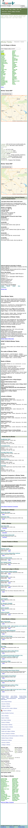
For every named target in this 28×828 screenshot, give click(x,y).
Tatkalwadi (3, 84)
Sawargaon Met (4, 82)
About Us (11, 826)
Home (3, 9)
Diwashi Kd (3, 61)
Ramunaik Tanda (16, 795)
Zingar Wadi (15, 800)
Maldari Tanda (15, 790)
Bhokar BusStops (21, 698)
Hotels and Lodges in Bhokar (8, 731)
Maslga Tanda (15, 791)
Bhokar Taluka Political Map (7, 338)
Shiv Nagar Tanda (16, 796)
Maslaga (3, 791)
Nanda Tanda (15, 792)
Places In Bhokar (7, 710)
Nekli (13, 793)
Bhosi (13, 53)
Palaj (13, 75)
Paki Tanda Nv (4, 794)
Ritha (13, 80)
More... (2, 87)
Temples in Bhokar (23, 696)
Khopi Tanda (15, 786)
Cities (18, 9)
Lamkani (14, 70)
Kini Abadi (14, 787)
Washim (8, 286)
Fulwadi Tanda (15, 782)
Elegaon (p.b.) (4, 62)
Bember (3, 52)
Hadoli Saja (14, 783)
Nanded (22, 41)
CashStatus (4, 528)
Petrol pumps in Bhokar (6, 724)
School (9, 11)
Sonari (13, 83)
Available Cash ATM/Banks (17, 16)
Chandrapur (3, 287)
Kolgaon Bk (14, 69)
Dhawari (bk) (15, 59)
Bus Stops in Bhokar (6, 720)
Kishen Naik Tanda (5, 789)
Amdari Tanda (4, 778)
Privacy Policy (21, 826)
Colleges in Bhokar (5, 706)
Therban (14, 84)
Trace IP (10, 16)
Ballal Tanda (15, 779)
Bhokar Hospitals (14, 697)
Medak (14, 286)
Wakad (2, 85)
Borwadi (3, 56)
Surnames (20, 17)
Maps (10, 9)
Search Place (6, 16)
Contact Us (3, 826)
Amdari (2, 50)
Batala (13, 51)
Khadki (13, 67)
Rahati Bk (14, 77)
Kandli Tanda (4, 786)
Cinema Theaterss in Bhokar (8, 733)
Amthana (14, 50)
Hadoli (13, 63)
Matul (13, 71)
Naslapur (3, 793)
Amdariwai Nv (15, 778)
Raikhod (3, 78)
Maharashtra (17, 41)
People (16, 17)
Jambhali (14, 65)
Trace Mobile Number (22, 15)
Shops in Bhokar (5, 697)
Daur (13, 57)
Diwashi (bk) (15, 60)
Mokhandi (3, 792)
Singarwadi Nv (15, 797)
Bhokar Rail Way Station (6, 768)
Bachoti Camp (4, 779)
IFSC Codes (16, 15)
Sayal (13, 82)
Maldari (2, 790)
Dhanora (14, 58)
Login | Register (24, 7)
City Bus (7, 9)
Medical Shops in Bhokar (7, 738)
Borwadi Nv (14, 780)
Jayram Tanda (15, 785)
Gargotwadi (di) (4, 63)
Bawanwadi (3, 780)
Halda (2, 64)
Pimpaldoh (14, 76)
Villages (14, 9)
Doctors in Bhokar (5, 722)
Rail (20, 9)
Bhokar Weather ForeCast (7, 713)
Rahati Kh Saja (4, 795)
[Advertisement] (14, 29)
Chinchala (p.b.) (15, 56)
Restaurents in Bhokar (6, 740)
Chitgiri (2, 57)
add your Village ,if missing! (7, 802)
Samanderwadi (4, 81)
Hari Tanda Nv (4, 784)
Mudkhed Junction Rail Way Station (8, 771)
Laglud (2, 70)
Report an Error (9, 17)
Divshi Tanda (15, 781)
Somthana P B (4, 799)
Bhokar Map (4, 289)
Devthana (3, 58)
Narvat (13, 74)
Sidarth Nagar (4, 797)
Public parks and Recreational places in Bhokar (12, 735)
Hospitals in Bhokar (6, 729)
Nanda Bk (14, 73)
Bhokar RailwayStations (11, 698)
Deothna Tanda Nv (5, 781)
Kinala (2, 787)
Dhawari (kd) (4, 60)
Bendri (13, 52)
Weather (2, 16)
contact (13, 17)
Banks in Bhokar (5, 718)
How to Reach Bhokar (6, 701)
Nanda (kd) (3, 73)
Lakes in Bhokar (14, 696)
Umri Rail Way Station (5, 769)
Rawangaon (15, 78)
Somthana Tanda (16, 799)
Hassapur (14, 64)
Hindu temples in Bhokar (7, 726)
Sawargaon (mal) (16, 81)
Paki (2, 75)
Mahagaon (3, 71)
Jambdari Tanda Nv (5, 785)
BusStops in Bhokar (5, 696)
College (13, 11)
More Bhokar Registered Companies (9, 506)
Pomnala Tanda (15, 794)
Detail (3, 514)
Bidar (19, 286)
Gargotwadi (14, 62)
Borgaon (14, 55)
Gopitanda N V (4, 783)
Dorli (13, 61)
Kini (13, 68)
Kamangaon (15, 66)
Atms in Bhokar (5, 715)
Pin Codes (18, 11)
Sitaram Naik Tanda (5, 798)
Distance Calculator (4, 15)
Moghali (3, 72)
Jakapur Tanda (15, 784)
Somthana (3, 83)
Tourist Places (4, 11)
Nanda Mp (3, 74)
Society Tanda (15, 798)
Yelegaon (3, 800)
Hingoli (2, 286)
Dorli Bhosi (3, 782)
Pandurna (3, 76)
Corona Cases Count (6, 13)
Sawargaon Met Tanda (6, 796)
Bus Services (11, 15)
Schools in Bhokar (5, 703)
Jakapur (3, 65)
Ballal (2, 51)
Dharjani (3, 59)
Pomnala (3, 77)
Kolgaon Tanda (15, 789)
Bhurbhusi (3, 55)
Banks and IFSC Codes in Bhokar (9, 708)
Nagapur (14, 72)
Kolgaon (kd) (4, 69)
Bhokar (2, 53)
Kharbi (2, 68)
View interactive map (6, 93)
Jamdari (3, 66)
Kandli (2, 67)
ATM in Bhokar (4, 699)
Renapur (3, 80)
